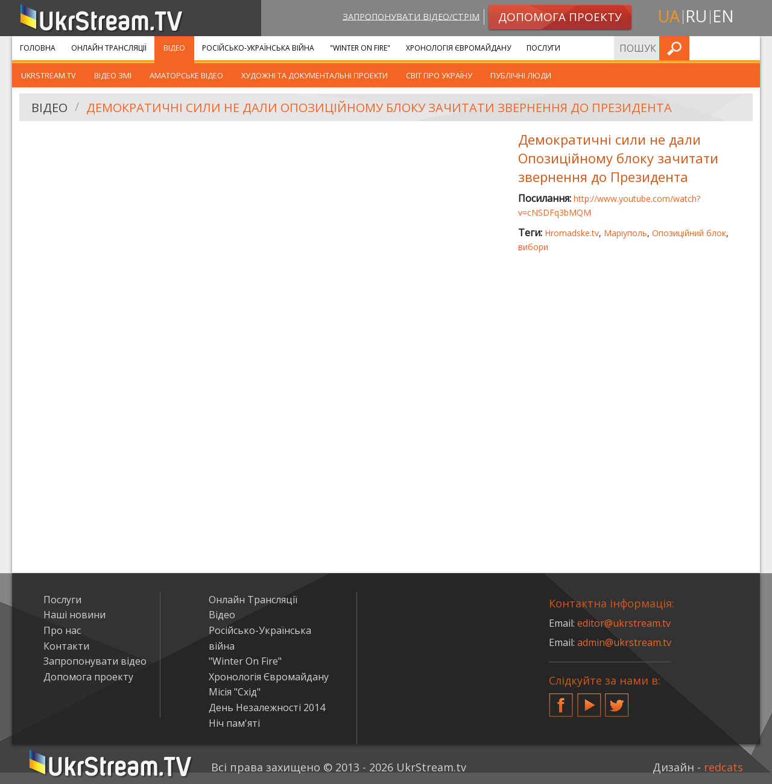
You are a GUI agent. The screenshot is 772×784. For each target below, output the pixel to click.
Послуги (543, 48)
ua (669, 16)
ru (696, 16)
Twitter (617, 700)
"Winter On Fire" (360, 48)
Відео (174, 48)
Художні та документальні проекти (314, 75)
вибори (533, 246)
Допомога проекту (88, 676)
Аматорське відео (186, 75)
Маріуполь (625, 233)
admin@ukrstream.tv (624, 642)
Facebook (561, 700)
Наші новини (74, 614)
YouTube (589, 700)
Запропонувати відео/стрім (411, 16)
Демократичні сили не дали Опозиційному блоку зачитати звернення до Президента (379, 107)
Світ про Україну (439, 75)
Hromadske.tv (572, 233)
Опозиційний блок (689, 233)
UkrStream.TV (48, 75)
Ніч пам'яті (234, 723)
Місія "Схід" (235, 691)
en (723, 16)
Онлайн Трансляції (109, 48)
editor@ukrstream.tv (624, 623)
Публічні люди (520, 75)
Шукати (747, 48)
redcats (723, 767)
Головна (37, 48)
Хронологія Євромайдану (458, 48)
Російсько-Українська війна (258, 48)
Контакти (66, 646)
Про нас (62, 630)
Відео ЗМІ (112, 75)
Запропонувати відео (95, 661)
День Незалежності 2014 (267, 707)
